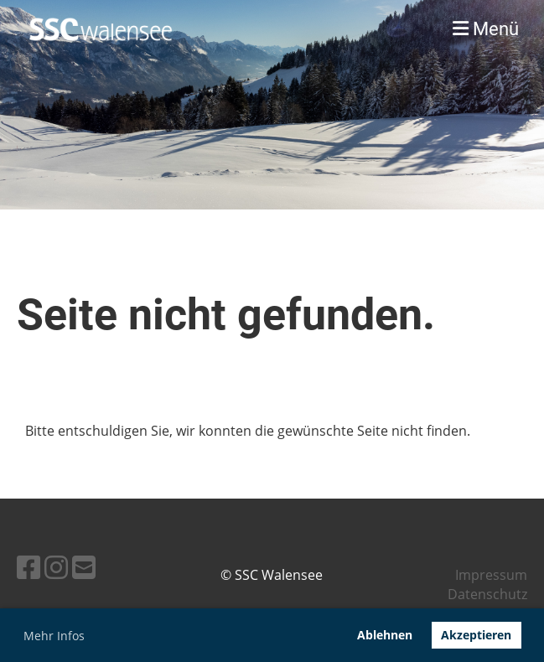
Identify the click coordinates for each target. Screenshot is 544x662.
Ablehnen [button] (384, 635)
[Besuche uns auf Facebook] (28, 567)
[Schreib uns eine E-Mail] (84, 567)
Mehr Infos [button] (54, 636)
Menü (486, 28)
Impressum (491, 575)
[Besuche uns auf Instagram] (56, 567)
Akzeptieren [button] (476, 635)
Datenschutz (487, 594)
